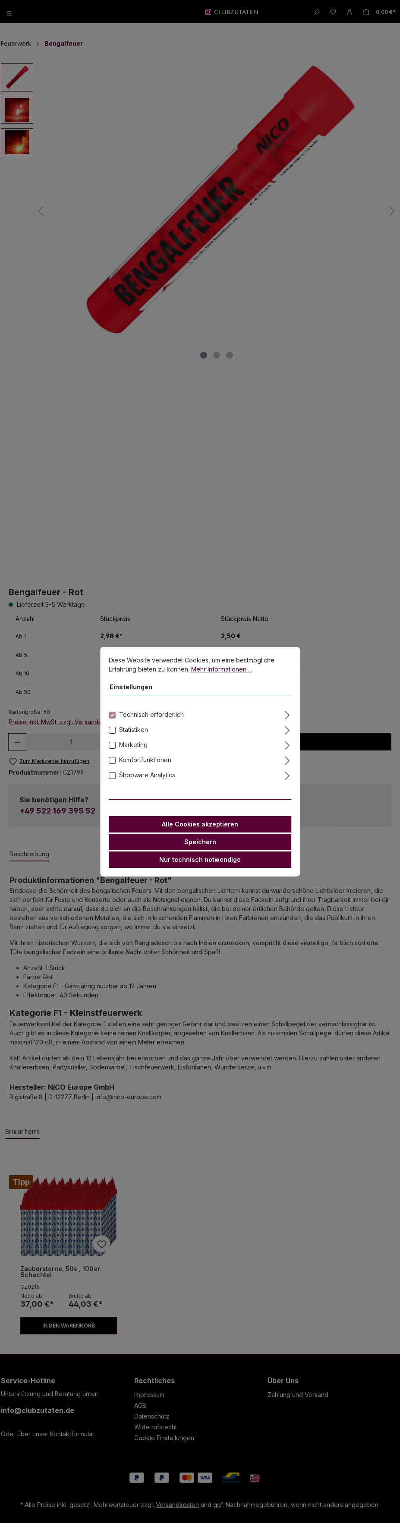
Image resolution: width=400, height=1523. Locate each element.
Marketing (133, 744)
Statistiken (133, 729)
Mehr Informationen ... (221, 669)
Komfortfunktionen (145, 759)
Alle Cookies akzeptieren (200, 824)
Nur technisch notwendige (200, 859)
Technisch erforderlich (151, 714)
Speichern (200, 841)
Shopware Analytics (147, 775)
